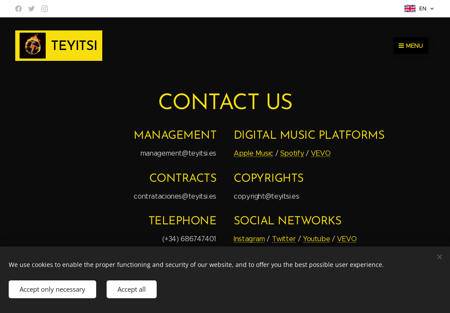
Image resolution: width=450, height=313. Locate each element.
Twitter (284, 239)
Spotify (292, 153)
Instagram (249, 239)
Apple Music (253, 153)
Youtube (316, 239)
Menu (411, 46)
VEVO (321, 153)
